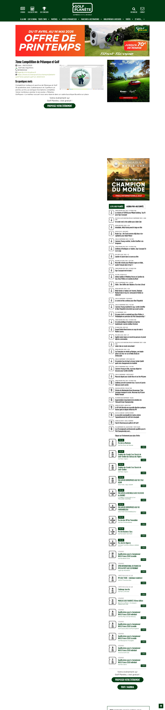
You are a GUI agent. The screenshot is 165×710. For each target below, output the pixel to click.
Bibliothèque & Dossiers (114, 19)
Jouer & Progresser (71, 19)
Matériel (55, 19)
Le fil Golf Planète (116, 206)
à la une (23, 19)
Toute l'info (44, 19)
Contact (142, 10)
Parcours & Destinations (91, 19)
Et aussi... (140, 19)
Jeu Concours (44, 10)
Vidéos (129, 19)
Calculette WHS (32, 10)
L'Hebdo (22, 10)
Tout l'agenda (127, 686)
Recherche (134, 10)
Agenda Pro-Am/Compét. (135, 206)
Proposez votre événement (59, 105)
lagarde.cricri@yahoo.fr (27, 72)
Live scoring (32, 19)
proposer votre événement (127, 679)
